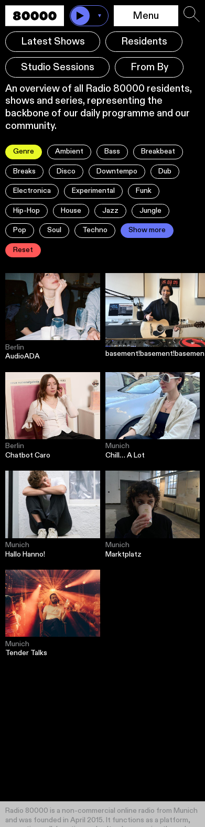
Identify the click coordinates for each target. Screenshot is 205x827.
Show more (147, 230)
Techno (94, 230)
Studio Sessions (57, 67)
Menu (146, 16)
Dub (164, 171)
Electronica (32, 190)
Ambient (69, 151)
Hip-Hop (26, 210)
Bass (112, 151)
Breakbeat (158, 151)
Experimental (93, 190)
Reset (23, 250)
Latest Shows (53, 42)
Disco (66, 171)
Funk (144, 190)
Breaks (24, 171)
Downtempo (116, 171)
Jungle (150, 210)
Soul (54, 230)
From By (149, 67)
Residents (144, 42)
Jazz (110, 210)
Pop (19, 230)
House (71, 210)
